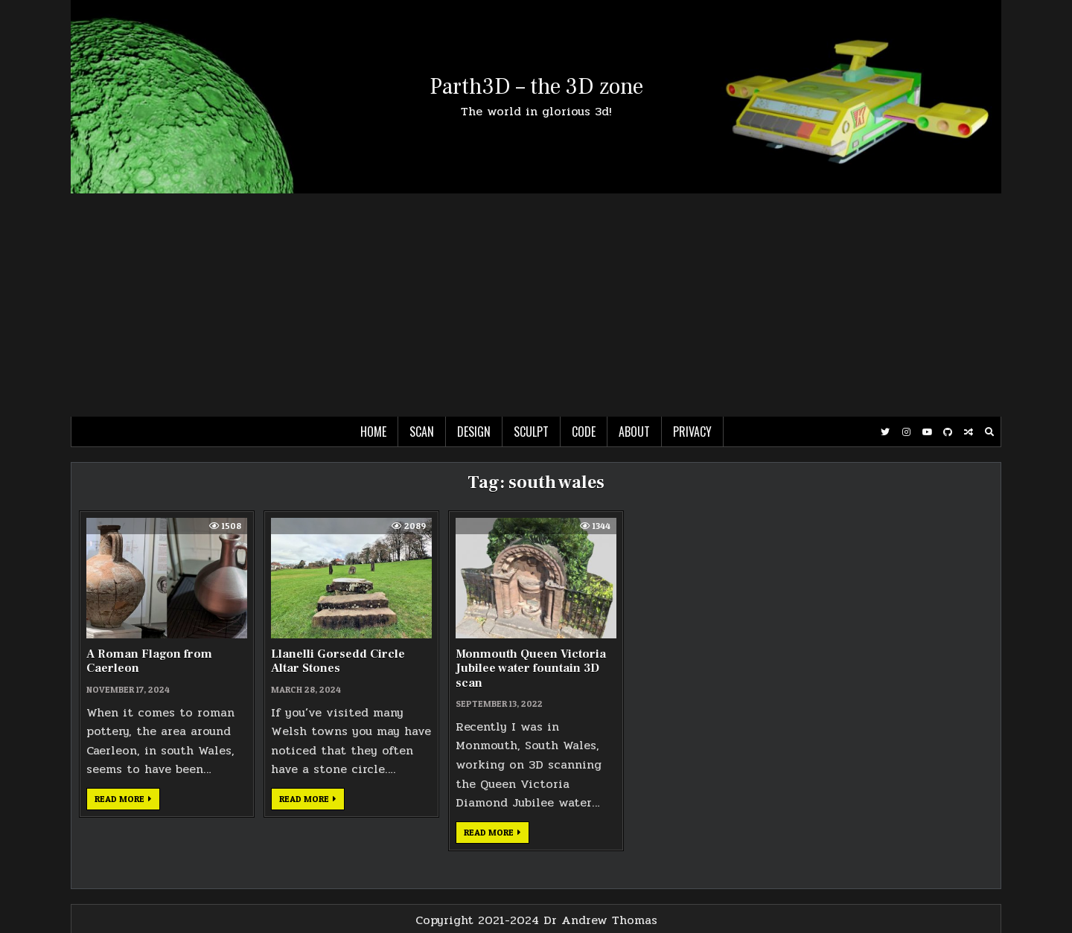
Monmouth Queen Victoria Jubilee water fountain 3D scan (531, 668)
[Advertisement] (536, 305)
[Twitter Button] (885, 432)
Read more (127, 801)
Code (584, 431)
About (634, 431)
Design (474, 431)
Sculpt (531, 431)
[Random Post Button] (968, 432)
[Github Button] (947, 432)
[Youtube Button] (927, 432)
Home (373, 431)
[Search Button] (989, 432)
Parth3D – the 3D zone (536, 86)
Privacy (692, 431)
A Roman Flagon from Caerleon (149, 661)
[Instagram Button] (906, 432)
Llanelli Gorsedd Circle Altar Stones (338, 661)
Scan (421, 431)
